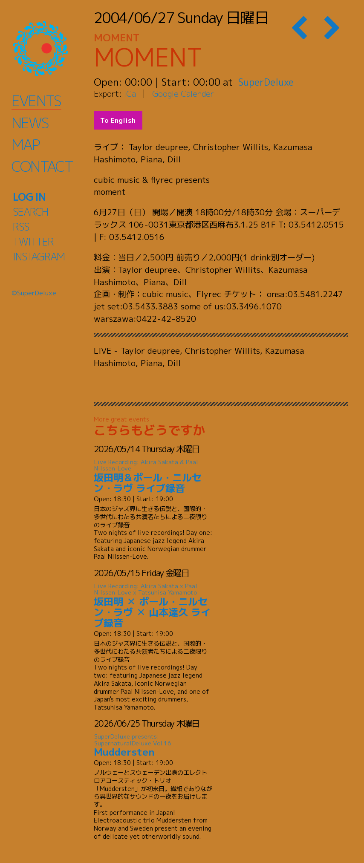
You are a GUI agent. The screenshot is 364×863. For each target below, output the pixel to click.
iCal (131, 93)
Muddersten (153, 746)
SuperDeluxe (267, 82)
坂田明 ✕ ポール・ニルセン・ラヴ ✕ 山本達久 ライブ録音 (153, 606)
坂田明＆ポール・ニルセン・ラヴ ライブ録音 (153, 476)
